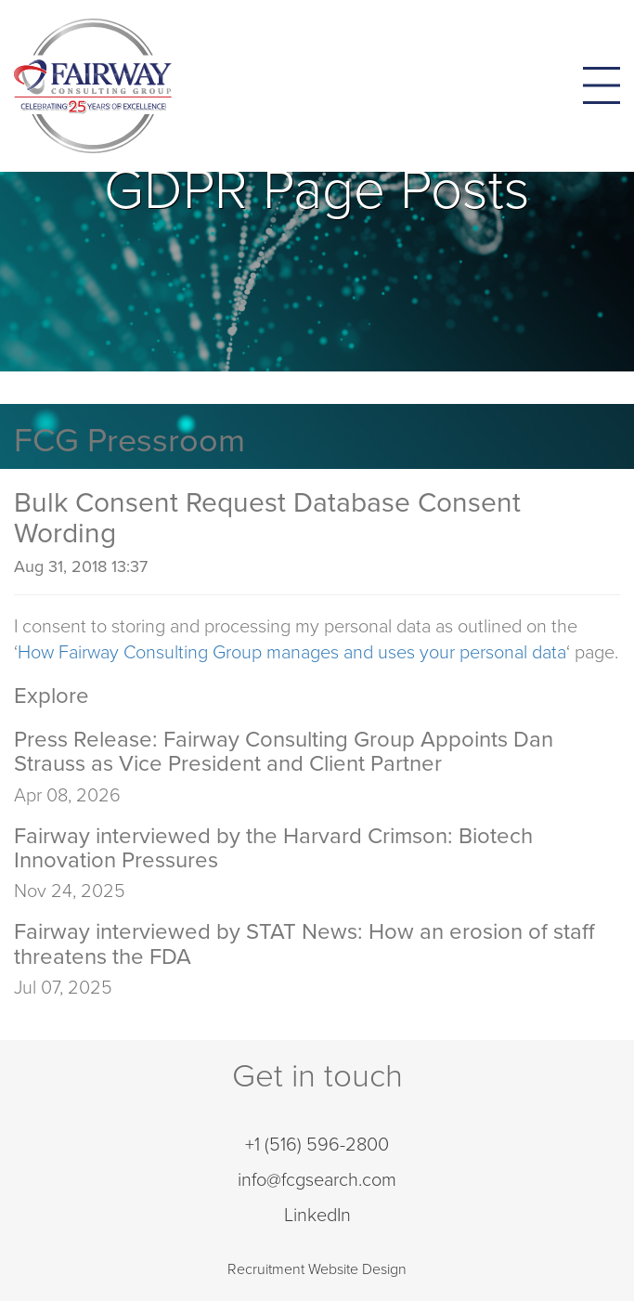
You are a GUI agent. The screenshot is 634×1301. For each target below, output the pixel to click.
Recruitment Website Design (317, 1269)
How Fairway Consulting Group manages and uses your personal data (292, 653)
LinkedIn (317, 1215)
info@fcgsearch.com (317, 1180)
